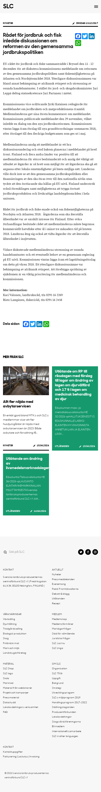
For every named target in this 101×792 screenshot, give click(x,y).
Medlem (57, 614)
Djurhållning (10, 624)
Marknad (8, 683)
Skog (6, 638)
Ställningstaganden (63, 707)
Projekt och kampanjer (16, 693)
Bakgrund (57, 683)
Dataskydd (9, 703)
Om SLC (56, 664)
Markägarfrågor (61, 629)
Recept (56, 604)
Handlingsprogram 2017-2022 (69, 703)
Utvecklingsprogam (63, 693)
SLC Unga (57, 648)
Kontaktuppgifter (13, 752)
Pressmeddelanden (63, 579)
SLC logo (8, 673)
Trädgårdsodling (13, 629)
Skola (6, 678)
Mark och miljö (11, 648)
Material (8, 664)
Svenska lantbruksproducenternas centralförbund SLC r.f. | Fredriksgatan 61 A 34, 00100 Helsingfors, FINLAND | (25, 581)
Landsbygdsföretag (14, 653)
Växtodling (9, 619)
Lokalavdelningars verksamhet (20, 707)
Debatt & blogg (60, 594)
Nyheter (8, 23)
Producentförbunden (64, 712)
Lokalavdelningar (62, 717)
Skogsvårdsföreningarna (66, 722)
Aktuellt (57, 570)
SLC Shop (8, 669)
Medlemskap (59, 619)
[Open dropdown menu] (96, 6)
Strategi (56, 688)
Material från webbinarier (17, 688)
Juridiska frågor (61, 638)
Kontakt (8, 570)
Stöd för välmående (63, 634)
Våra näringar (12, 614)
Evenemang (59, 584)
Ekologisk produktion (14, 634)
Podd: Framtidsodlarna (65, 589)
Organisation (59, 669)
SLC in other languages (65, 736)
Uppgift (56, 678)
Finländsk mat (11, 643)
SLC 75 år (57, 673)
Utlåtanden (62, 446)
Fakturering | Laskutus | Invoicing (21, 757)
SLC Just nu (58, 643)
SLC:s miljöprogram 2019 (66, 698)
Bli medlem (58, 726)
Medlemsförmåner (63, 624)
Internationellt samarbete (66, 731)
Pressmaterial (11, 698)
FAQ (5, 712)
